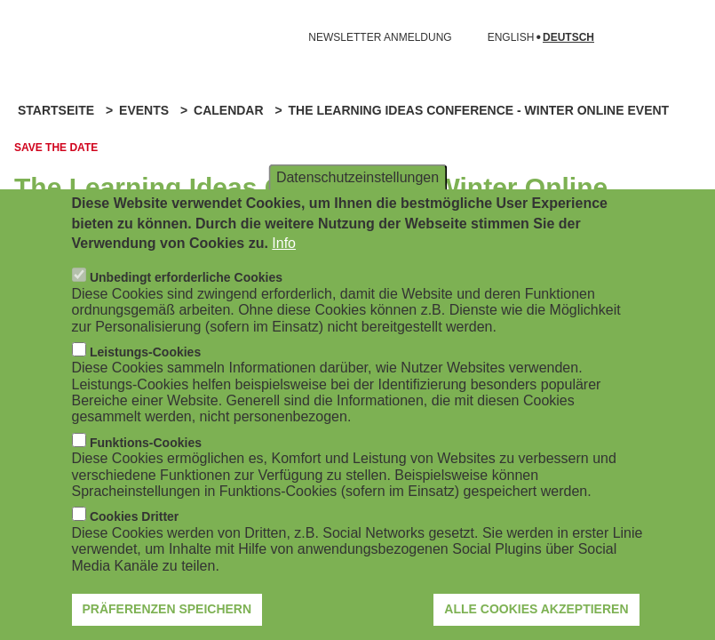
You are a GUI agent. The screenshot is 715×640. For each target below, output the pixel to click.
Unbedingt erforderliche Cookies (186, 301)
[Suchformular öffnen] (676, 37)
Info (284, 267)
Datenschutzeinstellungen (357, 200)
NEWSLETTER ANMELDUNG (379, 37)
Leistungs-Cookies (145, 375)
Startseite (56, 110)
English (511, 38)
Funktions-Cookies (146, 466)
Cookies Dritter (134, 540)
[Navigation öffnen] (25, 37)
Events (144, 110)
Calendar (229, 110)
